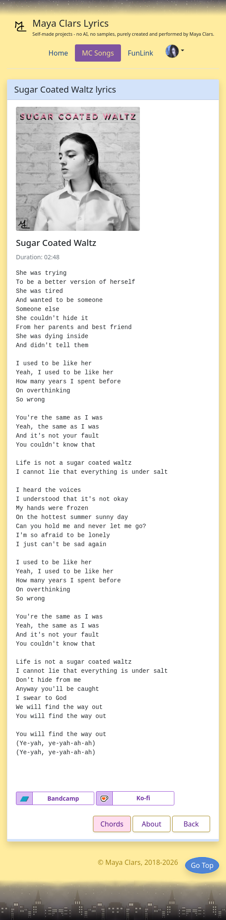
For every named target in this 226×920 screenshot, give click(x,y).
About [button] (151, 824)
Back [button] (191, 824)
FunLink (140, 53)
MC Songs (98, 53)
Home (58, 53)
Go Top (202, 865)
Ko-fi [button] (143, 798)
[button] (24, 798)
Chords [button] (111, 824)
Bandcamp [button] (63, 798)
